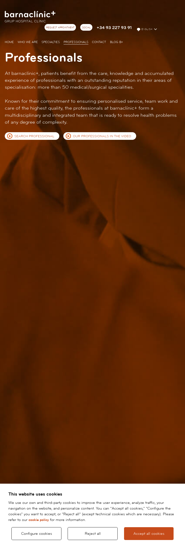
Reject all (93, 533)
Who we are (28, 42)
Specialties (50, 42)
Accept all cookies (148, 533)
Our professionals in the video (102, 136)
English (145, 29)
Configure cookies (36, 533)
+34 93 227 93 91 (114, 27)
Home (9, 42)
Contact (99, 42)
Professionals (76, 42)
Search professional (34, 136)
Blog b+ (116, 42)
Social (86, 27)
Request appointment (60, 27)
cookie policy (39, 520)
